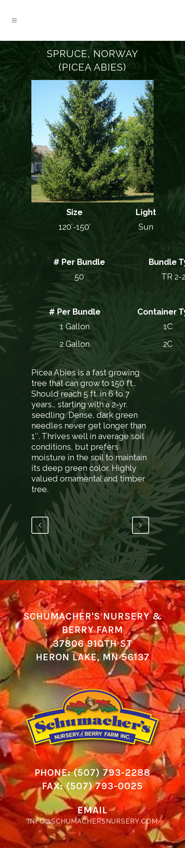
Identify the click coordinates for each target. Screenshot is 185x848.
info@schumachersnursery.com (93, 821)
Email (92, 810)
